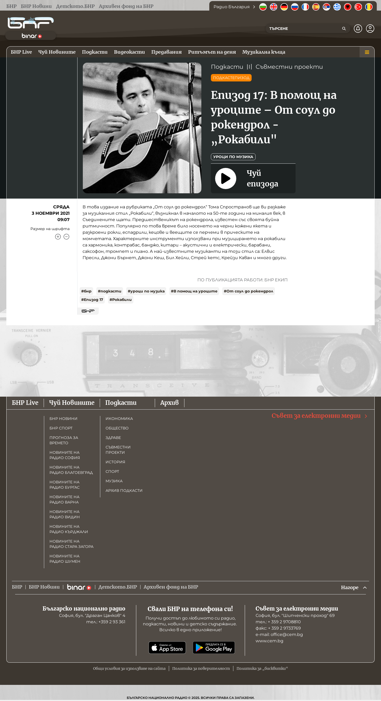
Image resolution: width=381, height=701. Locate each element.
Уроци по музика (233, 156)
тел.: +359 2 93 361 (105, 621)
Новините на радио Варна (64, 499)
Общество (117, 428)
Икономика (119, 418)
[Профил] (370, 28)
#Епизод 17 (92, 299)
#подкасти (109, 291)
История (115, 462)
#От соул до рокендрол (248, 291)
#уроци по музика (146, 291)
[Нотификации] (357, 28)
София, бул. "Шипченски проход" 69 (295, 615)
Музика (114, 481)
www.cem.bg (269, 640)
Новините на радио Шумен (64, 559)
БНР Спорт (60, 428)
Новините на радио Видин (64, 514)
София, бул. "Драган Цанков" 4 (92, 615)
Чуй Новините (71, 402)
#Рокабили (121, 299)
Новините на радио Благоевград (71, 470)
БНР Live (25, 402)
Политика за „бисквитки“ (262, 668)
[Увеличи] (58, 236)
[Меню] (367, 52)
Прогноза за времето (63, 440)
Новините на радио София (64, 455)
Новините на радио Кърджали (68, 529)
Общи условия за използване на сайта (129, 668)
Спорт (112, 471)
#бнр (86, 291)
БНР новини (63, 418)
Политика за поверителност (201, 668)
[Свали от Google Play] (213, 647)
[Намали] (66, 236)
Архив (169, 402)
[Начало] (30, 23)
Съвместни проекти (289, 66)
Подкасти (227, 66)
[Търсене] (344, 28)
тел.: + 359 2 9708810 (278, 621)
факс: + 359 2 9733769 (278, 628)
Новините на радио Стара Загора (71, 544)
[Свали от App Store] (167, 647)
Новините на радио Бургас (64, 485)
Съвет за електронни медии (320, 416)
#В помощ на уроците (194, 291)
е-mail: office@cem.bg (279, 634)
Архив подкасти (124, 490)
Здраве (113, 437)
